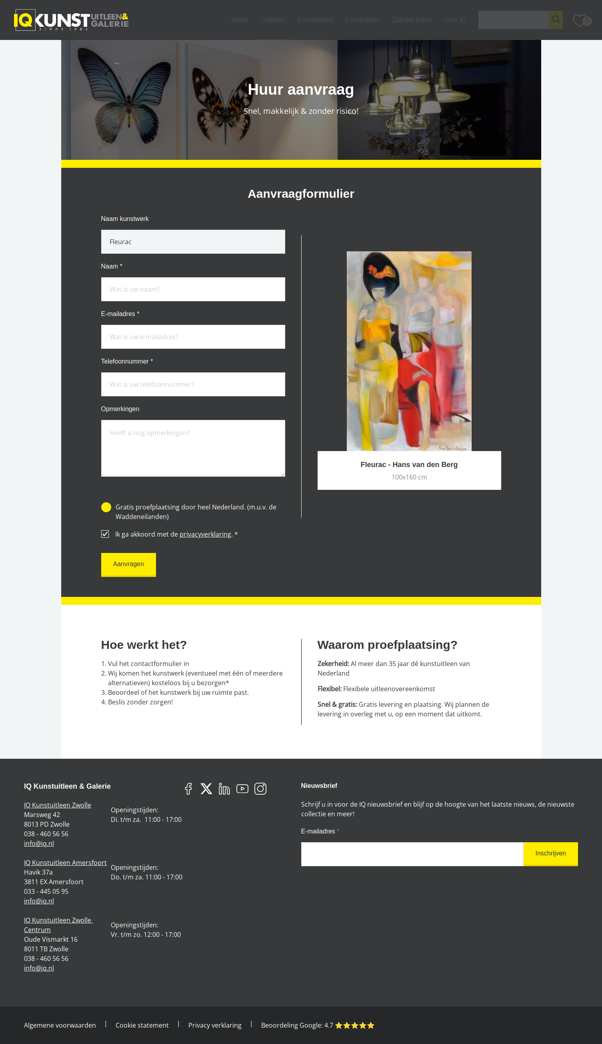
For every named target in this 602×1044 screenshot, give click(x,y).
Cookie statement (142, 1025)
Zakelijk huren (412, 19)
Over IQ (455, 19)
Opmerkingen (120, 409)
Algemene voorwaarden (60, 1025)
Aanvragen (128, 564)
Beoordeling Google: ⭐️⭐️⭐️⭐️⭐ (318, 1025)
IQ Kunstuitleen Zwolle (57, 805)
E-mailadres (120, 314)
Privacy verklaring (215, 1025)
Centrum (37, 929)
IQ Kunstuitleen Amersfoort (65, 862)
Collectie (272, 19)
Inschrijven (551, 853)
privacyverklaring (205, 534)
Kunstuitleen (362, 19)
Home (239, 19)
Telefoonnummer (127, 361)
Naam (111, 266)
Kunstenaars (315, 19)
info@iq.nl (39, 843)
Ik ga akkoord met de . (169, 534)
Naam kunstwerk (125, 218)
